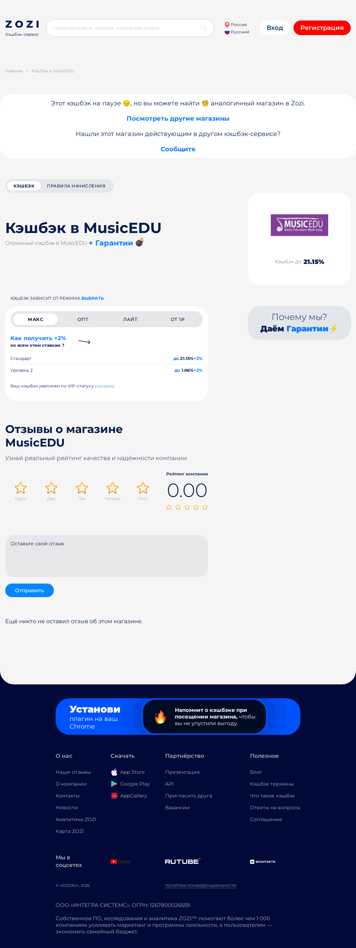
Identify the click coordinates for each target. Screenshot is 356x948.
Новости (67, 807)
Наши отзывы (73, 772)
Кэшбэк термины (272, 784)
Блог (256, 772)
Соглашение (266, 819)
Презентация (182, 772)
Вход (275, 28)
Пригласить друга (188, 796)
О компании (71, 784)
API (169, 784)
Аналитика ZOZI (76, 819)
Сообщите (178, 149)
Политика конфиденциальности (200, 885)
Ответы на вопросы (275, 807)
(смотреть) (105, 386)
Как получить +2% (38, 341)
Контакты (68, 796)
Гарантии (307, 329)
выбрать (92, 298)
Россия (235, 24)
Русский (237, 31)
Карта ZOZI (70, 831)
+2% (198, 358)
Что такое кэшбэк (272, 796)
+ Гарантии (111, 243)
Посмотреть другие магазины (178, 118)
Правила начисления (76, 185)
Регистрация (322, 28)
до (176, 358)
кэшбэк (24, 185)
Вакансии (177, 807)
